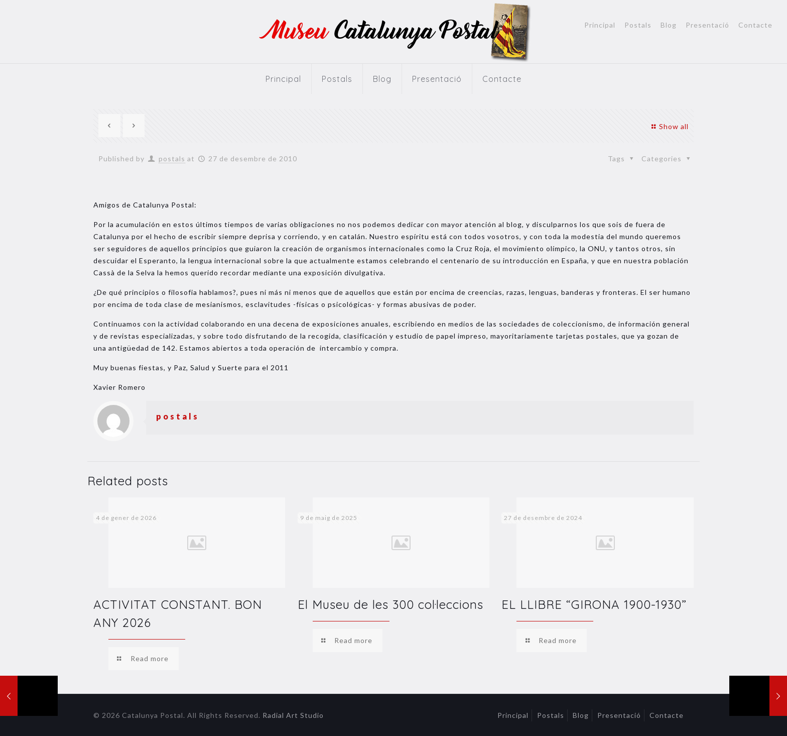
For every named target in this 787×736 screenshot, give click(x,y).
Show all (669, 126)
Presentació (707, 25)
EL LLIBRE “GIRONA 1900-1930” (594, 604)
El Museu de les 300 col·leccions (390, 604)
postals (172, 158)
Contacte (755, 25)
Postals (637, 25)
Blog (669, 25)
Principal (599, 25)
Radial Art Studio (293, 715)
